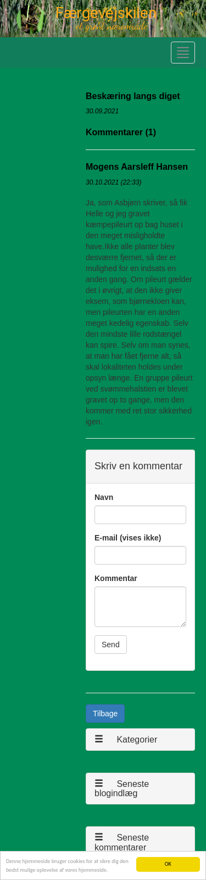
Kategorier (125, 739)
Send (111, 644)
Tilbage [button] (105, 713)
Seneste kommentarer (121, 842)
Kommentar (115, 578)
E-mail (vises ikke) (127, 537)
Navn (103, 497)
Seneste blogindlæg (121, 788)
